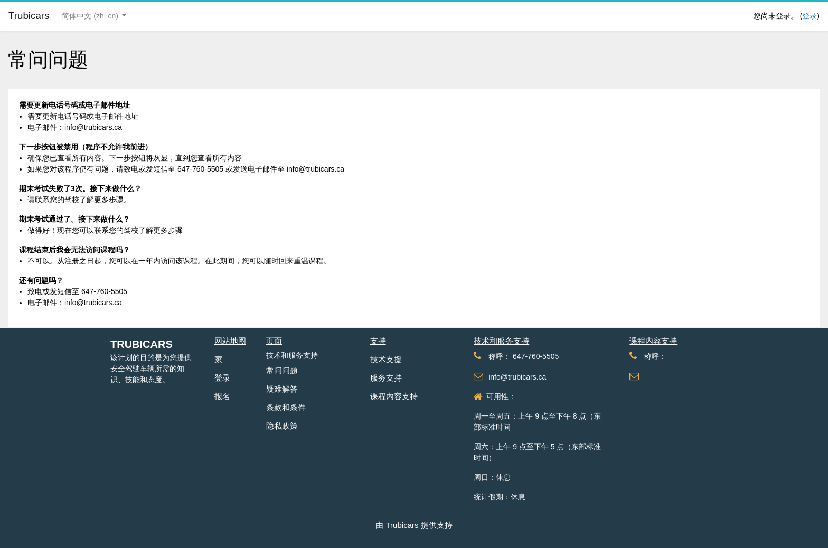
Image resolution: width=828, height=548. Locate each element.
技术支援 (386, 359)
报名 (222, 396)
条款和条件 (286, 407)
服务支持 (386, 377)
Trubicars (141, 344)
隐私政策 (282, 425)
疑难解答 (282, 388)
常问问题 (282, 370)
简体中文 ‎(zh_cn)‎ (91, 16)
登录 (809, 16)
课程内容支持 (394, 396)
